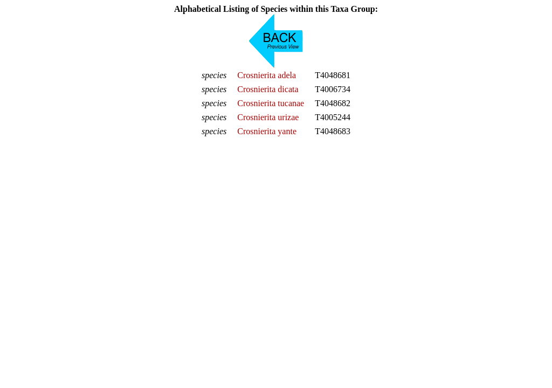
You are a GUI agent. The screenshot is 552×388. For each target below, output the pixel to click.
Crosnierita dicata (267, 89)
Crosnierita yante (266, 131)
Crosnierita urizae (268, 117)
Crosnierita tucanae (270, 103)
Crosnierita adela (266, 75)
